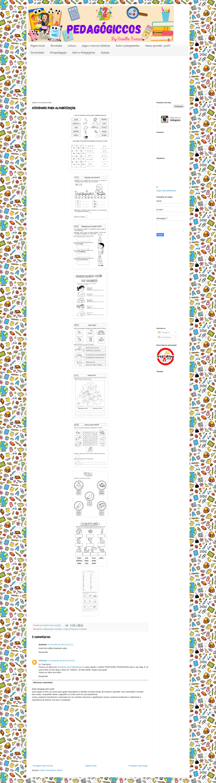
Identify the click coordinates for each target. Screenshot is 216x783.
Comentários (164, 337)
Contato (105, 52)
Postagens (163, 332)
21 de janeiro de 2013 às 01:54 (61, 660)
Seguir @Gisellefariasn (166, 191)
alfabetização (48, 629)
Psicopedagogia (58, 52)
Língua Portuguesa (70, 629)
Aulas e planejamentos (128, 45)
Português (83, 629)
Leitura (72, 45)
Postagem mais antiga (138, 766)
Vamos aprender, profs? (158, 45)
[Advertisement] (108, 77)
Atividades (56, 45)
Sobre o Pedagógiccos (83, 52)
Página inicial (38, 45)
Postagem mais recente (43, 766)
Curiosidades (37, 52)
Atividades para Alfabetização (70, 667)
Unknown (43, 660)
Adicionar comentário (43, 682)
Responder (43, 652)
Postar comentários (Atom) (50, 770)
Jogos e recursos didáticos (96, 45)
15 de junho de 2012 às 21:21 (60, 644)
